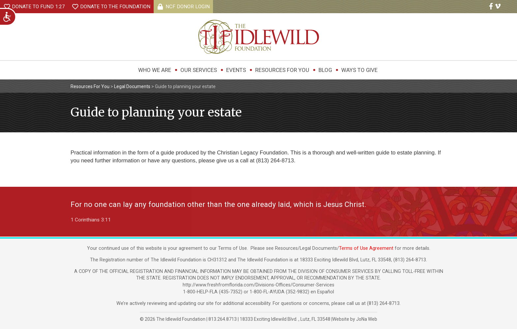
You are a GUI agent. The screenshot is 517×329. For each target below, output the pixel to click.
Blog (325, 70)
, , (285, 319)
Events (236, 70)
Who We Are (154, 70)
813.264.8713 (222, 319)
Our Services (198, 70)
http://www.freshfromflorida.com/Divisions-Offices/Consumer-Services (258, 285)
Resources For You (282, 70)
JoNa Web (366, 319)
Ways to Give (359, 70)
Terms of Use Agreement (366, 248)
